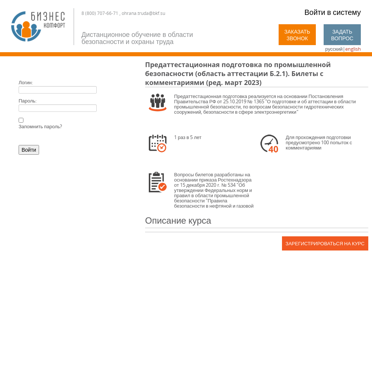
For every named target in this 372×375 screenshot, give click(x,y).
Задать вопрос (342, 35)
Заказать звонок (297, 35)
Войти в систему (332, 12)
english (353, 48)
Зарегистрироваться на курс (325, 243)
